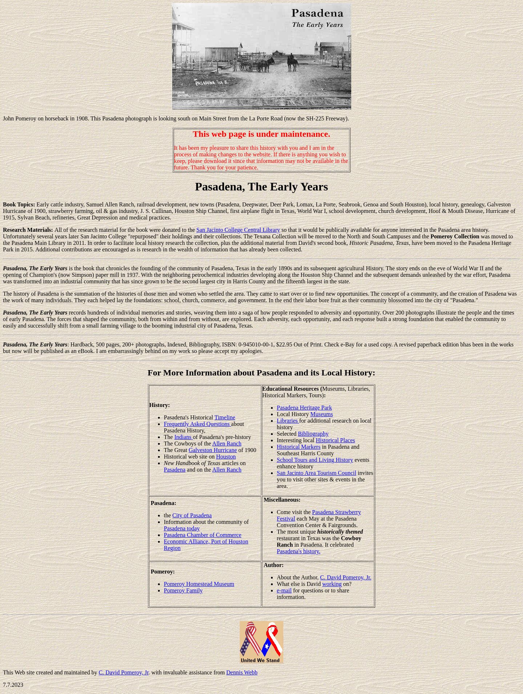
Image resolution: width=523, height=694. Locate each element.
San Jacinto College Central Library (238, 230)
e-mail (284, 590)
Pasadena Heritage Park (304, 408)
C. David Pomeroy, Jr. (345, 577)
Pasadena (175, 470)
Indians (183, 437)
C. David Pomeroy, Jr (124, 672)
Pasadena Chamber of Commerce (203, 535)
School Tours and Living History (315, 460)
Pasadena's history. (298, 551)
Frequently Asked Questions (197, 424)
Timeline (224, 417)
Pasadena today (182, 528)
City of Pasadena (192, 515)
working (331, 584)
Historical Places (335, 440)
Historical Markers (298, 447)
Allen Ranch (226, 443)
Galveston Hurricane (212, 450)
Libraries (288, 421)
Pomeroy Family (183, 590)
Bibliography (313, 434)
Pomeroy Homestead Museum (199, 584)
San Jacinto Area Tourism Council (316, 473)
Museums (321, 414)
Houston (226, 456)
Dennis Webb (242, 672)
